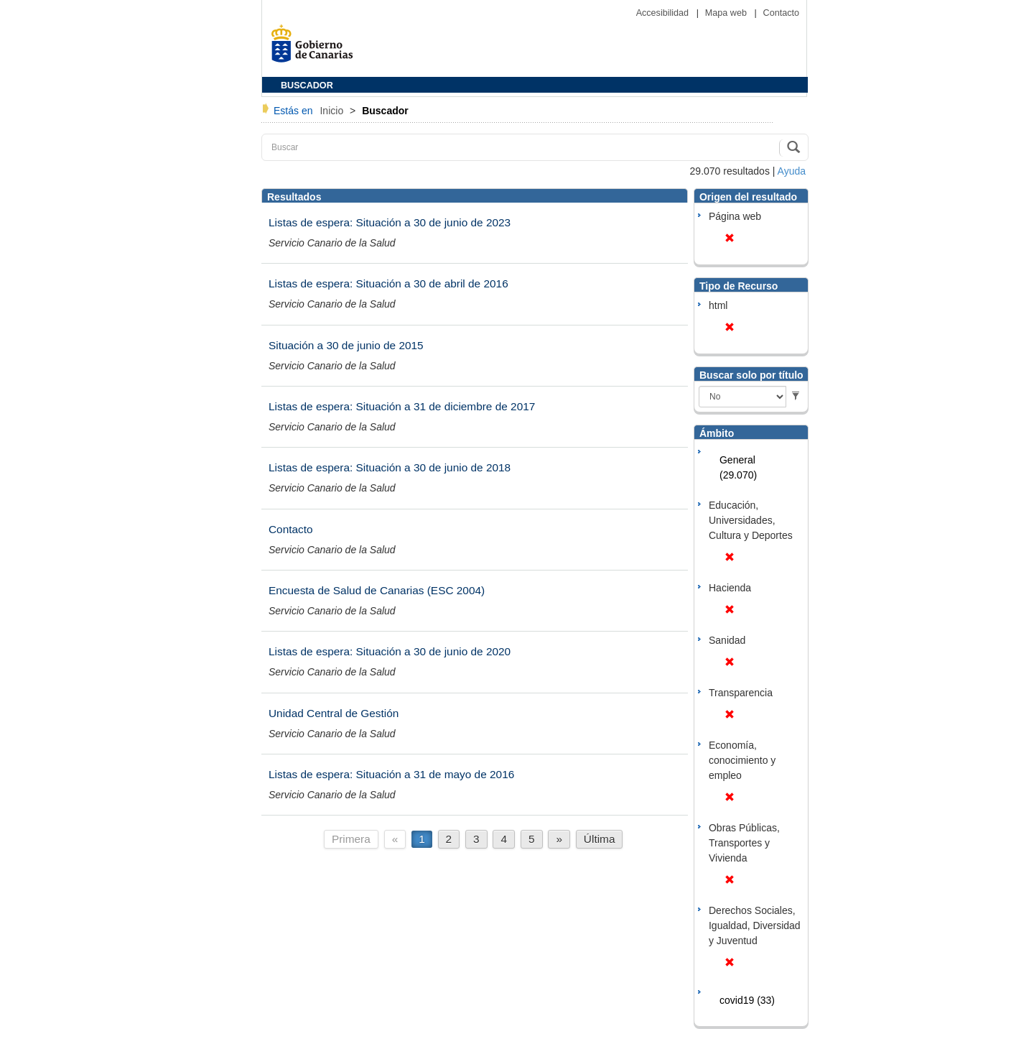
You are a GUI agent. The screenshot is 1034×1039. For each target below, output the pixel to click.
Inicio (333, 110)
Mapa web (727, 13)
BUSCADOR (307, 85)
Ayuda (792, 171)
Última (599, 839)
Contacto (781, 13)
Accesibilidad (663, 13)
